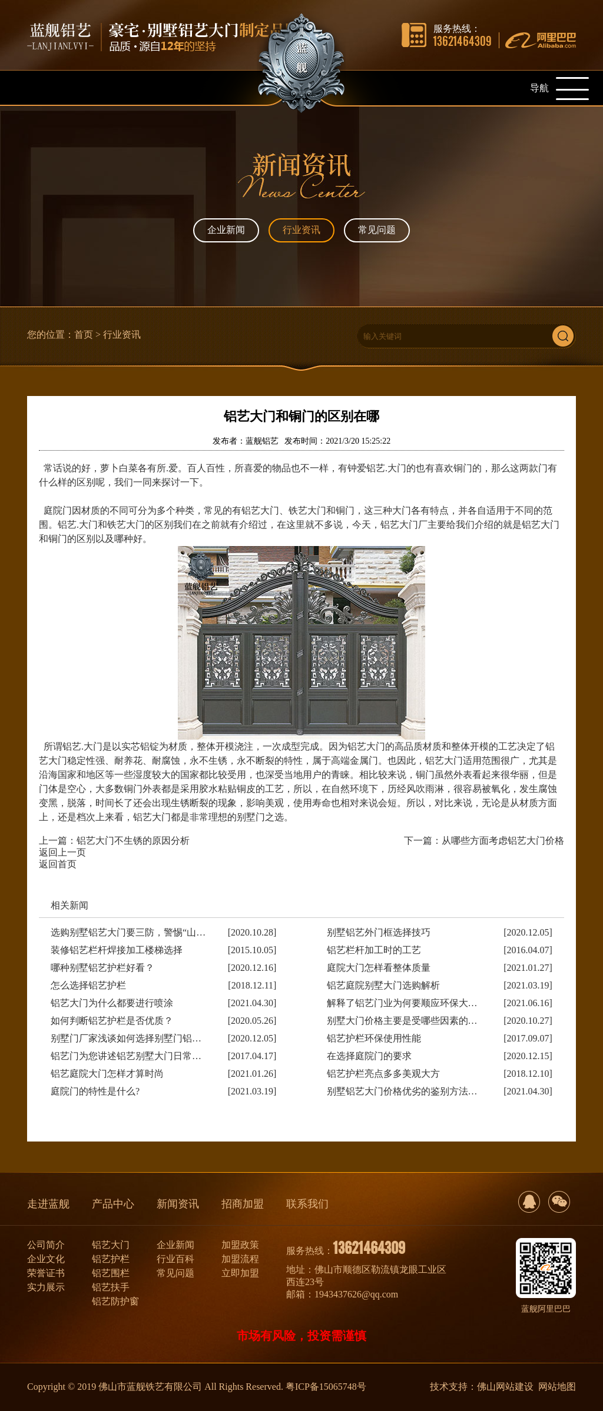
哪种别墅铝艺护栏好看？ (102, 968)
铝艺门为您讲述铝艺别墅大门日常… (126, 1056)
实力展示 (46, 1287)
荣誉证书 (46, 1273)
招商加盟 (242, 1204)
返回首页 (58, 864)
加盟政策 (240, 1245)
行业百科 (175, 1259)
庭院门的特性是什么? (95, 1091)
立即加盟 (240, 1273)
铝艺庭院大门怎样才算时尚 (107, 1074)
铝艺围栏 (111, 1273)
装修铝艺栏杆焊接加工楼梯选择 (117, 950)
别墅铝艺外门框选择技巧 (378, 932)
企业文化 (46, 1259)
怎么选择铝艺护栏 (88, 985)
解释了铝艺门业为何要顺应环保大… (402, 1003)
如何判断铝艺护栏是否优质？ (112, 1021)
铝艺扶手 (111, 1287)
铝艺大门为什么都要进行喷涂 (112, 1003)
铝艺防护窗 (115, 1301)
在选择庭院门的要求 (369, 1056)
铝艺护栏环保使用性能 (374, 1038)
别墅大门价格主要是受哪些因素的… (402, 1021)
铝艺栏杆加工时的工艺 (374, 950)
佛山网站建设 (505, 1387)
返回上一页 (62, 852)
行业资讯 (301, 230)
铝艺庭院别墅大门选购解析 (383, 985)
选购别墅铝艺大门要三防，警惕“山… (128, 932)
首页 (83, 335)
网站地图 (557, 1387)
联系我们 (307, 1204)
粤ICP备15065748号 (326, 1387)
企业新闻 (226, 230)
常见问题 (377, 230)
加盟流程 (240, 1259)
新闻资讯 (178, 1204)
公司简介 (46, 1245)
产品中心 (113, 1204)
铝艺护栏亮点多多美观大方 (383, 1074)
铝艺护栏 (111, 1259)
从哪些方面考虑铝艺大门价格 (503, 841)
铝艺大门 (111, 1245)
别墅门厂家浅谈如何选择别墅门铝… (126, 1038)
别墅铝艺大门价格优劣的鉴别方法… (402, 1091)
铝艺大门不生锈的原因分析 (133, 841)
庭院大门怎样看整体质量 (378, 968)
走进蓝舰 (48, 1204)
